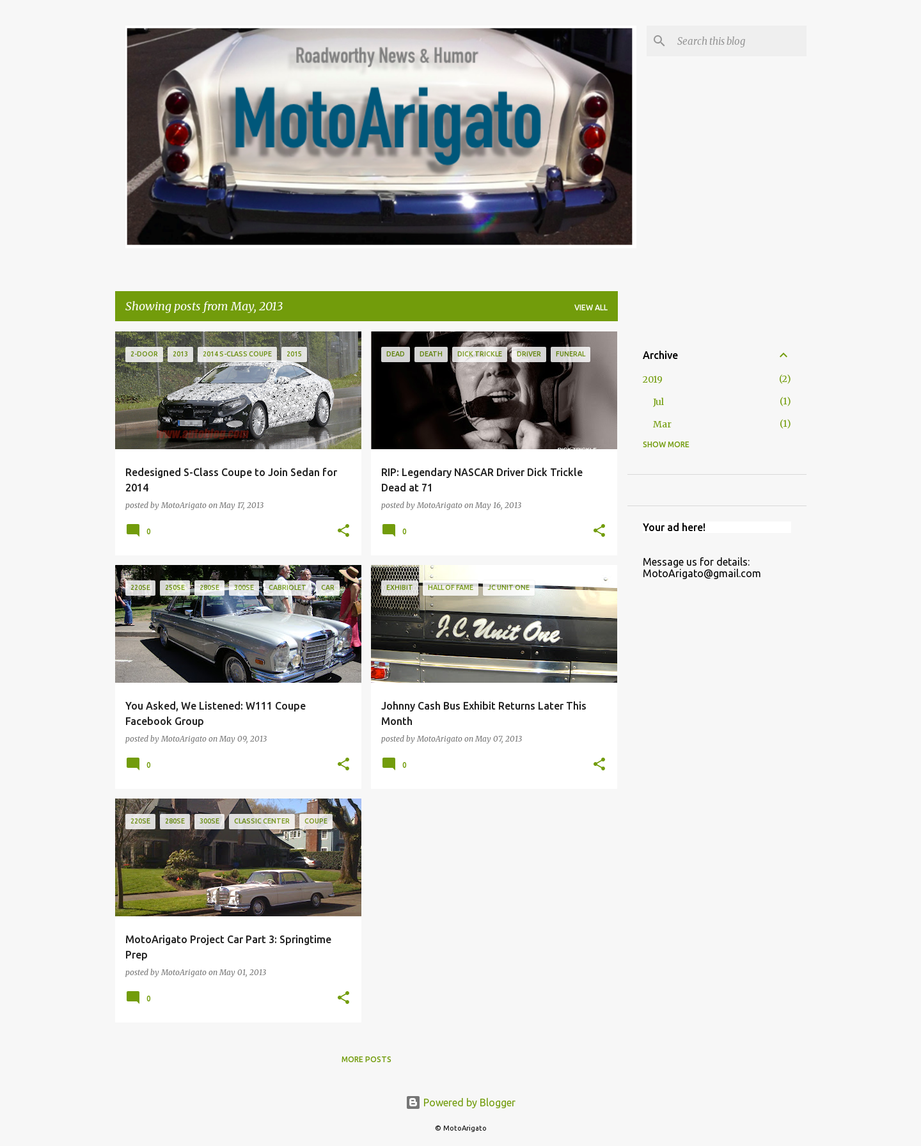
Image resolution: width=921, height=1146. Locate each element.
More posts (366, 1059)
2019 (653, 379)
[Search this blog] (739, 41)
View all (591, 307)
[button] (343, 531)
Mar (662, 424)
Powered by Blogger (460, 1102)
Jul (658, 402)
